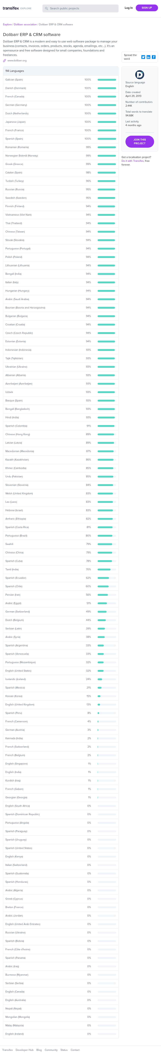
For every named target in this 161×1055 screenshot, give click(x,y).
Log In (129, 8)
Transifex (7, 1050)
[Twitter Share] (143, 57)
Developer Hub (24, 1050)
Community (51, 1050)
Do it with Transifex (133, 161)
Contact (75, 1050)
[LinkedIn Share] (148, 57)
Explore (7, 24)
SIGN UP (147, 7)
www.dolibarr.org (17, 60)
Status (64, 1050)
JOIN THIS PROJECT (140, 141)
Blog (39, 1050)
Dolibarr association (25, 24)
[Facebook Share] (153, 57)
